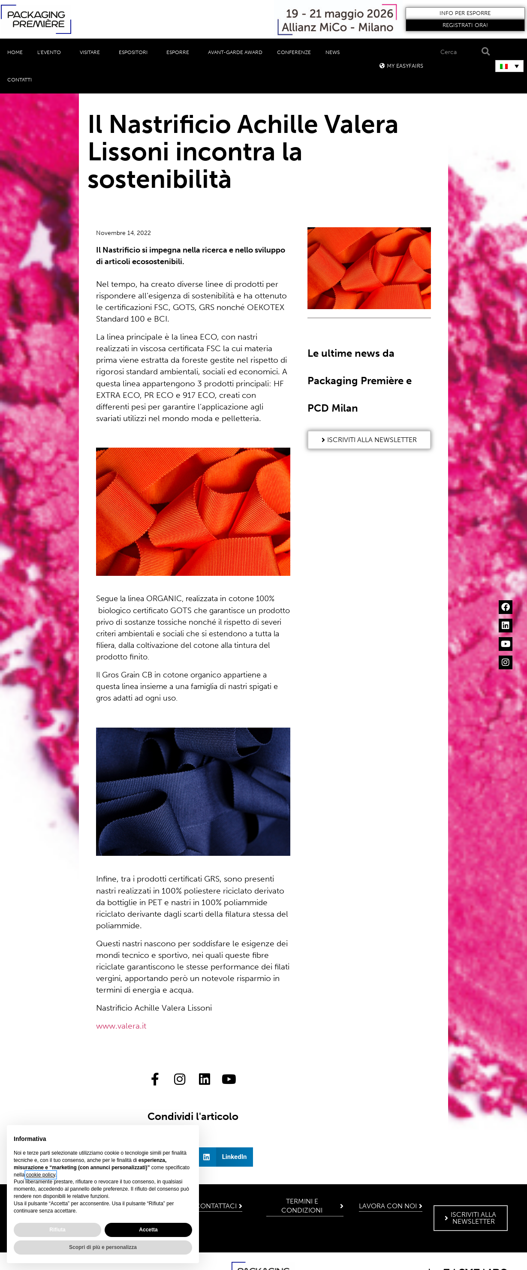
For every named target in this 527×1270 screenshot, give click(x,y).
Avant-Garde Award (235, 52)
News (334, 52)
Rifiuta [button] (57, 1230)
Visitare (92, 52)
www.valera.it (121, 1026)
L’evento (51, 52)
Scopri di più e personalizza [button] (103, 1247)
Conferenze (294, 52)
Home (15, 52)
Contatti (19, 80)
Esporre (179, 52)
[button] (465, 13)
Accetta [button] (148, 1230)
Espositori (135, 52)
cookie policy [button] (40, 1175)
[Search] (484, 52)
